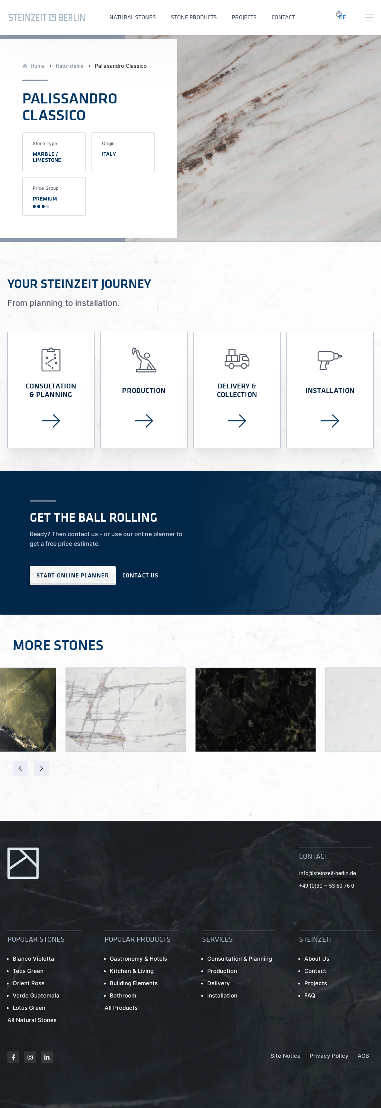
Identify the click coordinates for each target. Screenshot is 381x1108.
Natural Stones (131, 15)
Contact (270, 15)
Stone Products (188, 15)
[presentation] (20, 774)
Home (38, 58)
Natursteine (70, 58)
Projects (234, 15)
